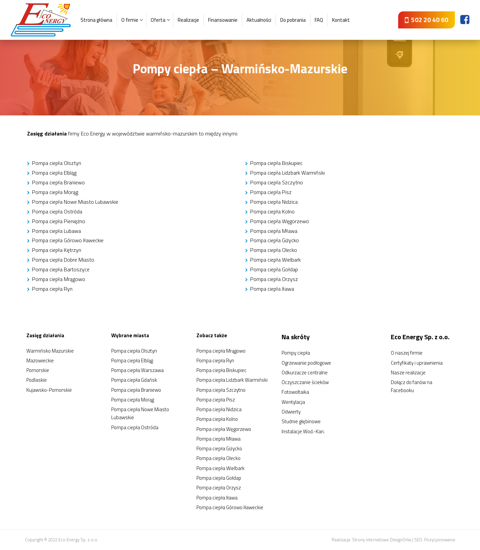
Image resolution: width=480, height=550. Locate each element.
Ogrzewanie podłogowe (306, 363)
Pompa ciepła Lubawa (56, 231)
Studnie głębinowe (301, 421)
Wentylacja (293, 402)
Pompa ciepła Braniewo (58, 182)
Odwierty (291, 412)
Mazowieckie (40, 360)
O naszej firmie (407, 353)
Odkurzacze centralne (305, 372)
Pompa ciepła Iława (272, 289)
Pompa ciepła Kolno (272, 211)
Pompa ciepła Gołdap (274, 269)
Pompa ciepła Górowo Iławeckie (68, 240)
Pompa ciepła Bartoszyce (61, 269)
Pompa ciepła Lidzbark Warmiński (287, 173)
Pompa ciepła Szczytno (276, 182)
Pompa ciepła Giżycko (274, 240)
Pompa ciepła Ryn (52, 289)
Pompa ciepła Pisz (271, 192)
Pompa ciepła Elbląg (54, 173)
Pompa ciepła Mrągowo (58, 279)
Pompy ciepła (296, 353)
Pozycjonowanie (439, 539)
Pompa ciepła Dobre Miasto (63, 260)
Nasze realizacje (408, 372)
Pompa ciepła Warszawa (137, 370)
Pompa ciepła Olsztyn (56, 163)
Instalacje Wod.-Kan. (303, 431)
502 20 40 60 (426, 19)
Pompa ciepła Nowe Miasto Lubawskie (75, 202)
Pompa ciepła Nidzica (274, 202)
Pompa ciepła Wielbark (275, 260)
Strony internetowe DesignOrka (381, 539)
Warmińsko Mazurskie (50, 351)
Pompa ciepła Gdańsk (134, 380)
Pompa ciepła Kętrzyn (56, 250)
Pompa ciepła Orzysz (274, 279)
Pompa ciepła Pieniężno (58, 221)
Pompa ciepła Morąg (55, 192)
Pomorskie (37, 370)
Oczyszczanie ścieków (305, 382)
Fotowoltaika (295, 392)
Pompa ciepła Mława (273, 231)
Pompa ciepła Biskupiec (276, 163)
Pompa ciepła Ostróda (57, 211)
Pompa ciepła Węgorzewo (279, 221)
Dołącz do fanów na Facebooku (411, 386)
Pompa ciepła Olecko (273, 250)
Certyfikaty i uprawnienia (417, 363)
